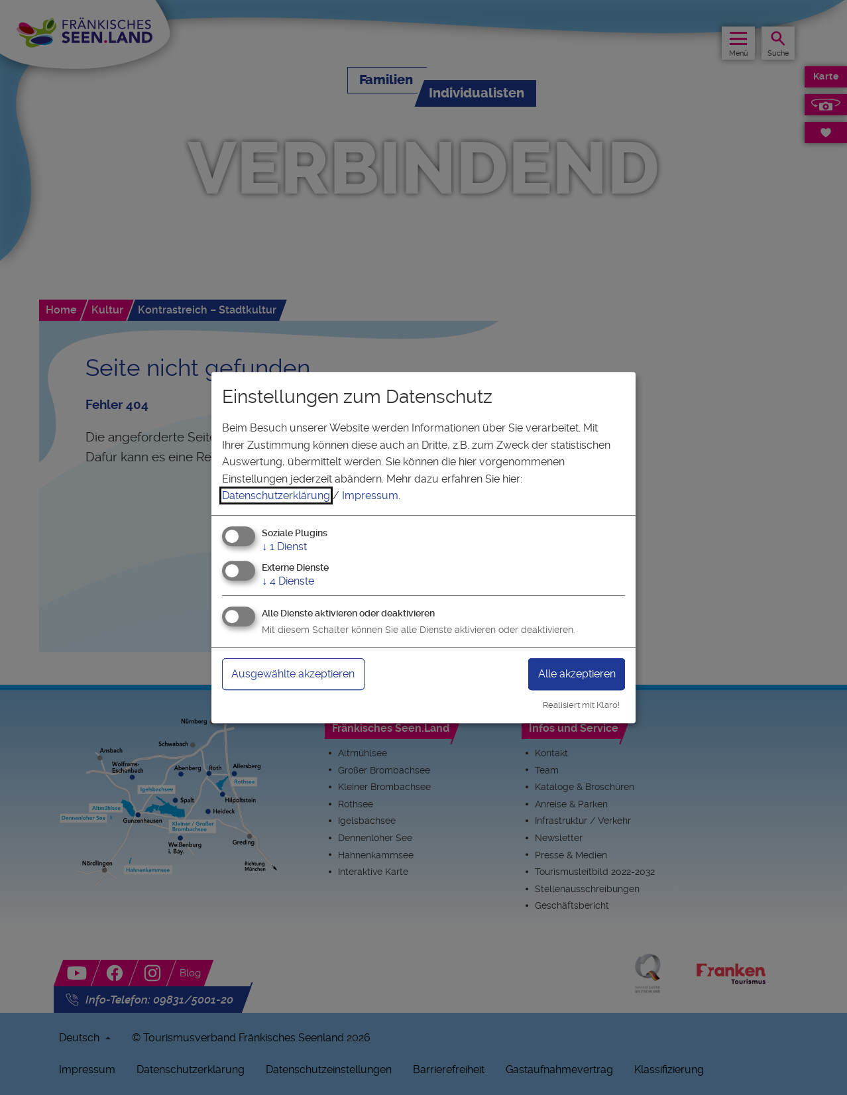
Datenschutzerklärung (276, 495)
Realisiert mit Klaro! (581, 705)
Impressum (370, 495)
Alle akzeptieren (570, 674)
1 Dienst (284, 546)
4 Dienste (288, 581)
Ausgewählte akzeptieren (302, 674)
